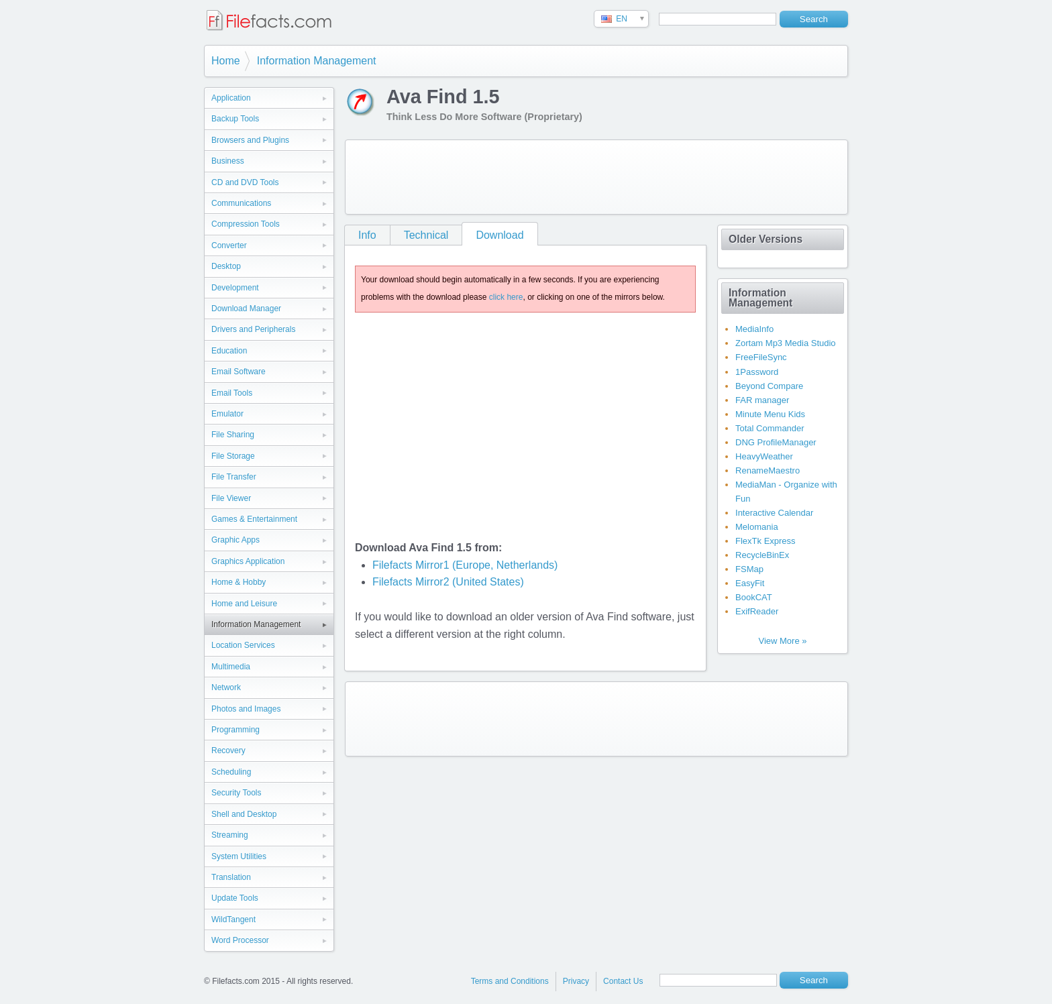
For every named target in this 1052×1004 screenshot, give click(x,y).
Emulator (227, 414)
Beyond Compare (769, 386)
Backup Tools (235, 118)
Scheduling (231, 772)
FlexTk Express (765, 541)
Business (227, 161)
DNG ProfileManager (776, 442)
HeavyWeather (764, 456)
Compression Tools (245, 224)
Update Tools (234, 898)
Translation (231, 877)
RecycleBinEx (762, 555)
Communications (241, 203)
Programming (235, 729)
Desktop (226, 266)
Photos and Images (245, 709)
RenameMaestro (767, 470)
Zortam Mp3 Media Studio (785, 343)
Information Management (316, 60)
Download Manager (246, 308)
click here (506, 297)
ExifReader (756, 611)
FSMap (749, 569)
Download (499, 235)
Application (231, 98)
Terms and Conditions (510, 981)
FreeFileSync (761, 357)
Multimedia (230, 666)
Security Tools (236, 792)
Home (225, 60)
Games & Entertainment (254, 519)
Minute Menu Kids (770, 414)
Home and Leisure (244, 603)
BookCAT (753, 597)
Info (367, 235)
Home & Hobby (238, 582)
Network (226, 687)
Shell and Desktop (243, 814)
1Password (756, 372)
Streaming (229, 835)
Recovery (228, 750)
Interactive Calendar (774, 513)
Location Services (243, 645)
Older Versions (765, 239)
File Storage (233, 456)
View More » (782, 641)
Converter (229, 245)
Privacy (576, 981)
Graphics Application (247, 561)
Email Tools (231, 393)
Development (235, 287)
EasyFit (749, 583)
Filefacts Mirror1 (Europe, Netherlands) (465, 565)
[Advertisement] (596, 177)
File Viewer (231, 498)
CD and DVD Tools (245, 182)
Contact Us (623, 981)
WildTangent (233, 919)
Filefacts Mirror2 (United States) (448, 582)
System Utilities (238, 856)
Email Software (238, 371)
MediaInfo (754, 329)
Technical (426, 235)
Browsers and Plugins (250, 140)
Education (229, 350)
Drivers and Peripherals (253, 329)
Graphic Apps (235, 540)
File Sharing (232, 434)
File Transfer (233, 477)
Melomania (756, 527)
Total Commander (769, 428)
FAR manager (762, 400)
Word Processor (240, 940)
